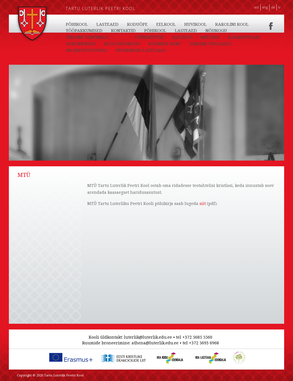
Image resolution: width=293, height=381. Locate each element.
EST (256, 7)
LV (279, 7)
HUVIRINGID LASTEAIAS (141, 50)
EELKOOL (166, 24)
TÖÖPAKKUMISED (84, 30)
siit (202, 203)
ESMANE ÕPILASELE (210, 43)
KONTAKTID (123, 30)
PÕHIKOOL (77, 24)
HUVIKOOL (195, 24)
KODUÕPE (137, 24)
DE (273, 7)
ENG (265, 7)
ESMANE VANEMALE (87, 37)
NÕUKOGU (216, 30)
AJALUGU (182, 37)
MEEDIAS (209, 37)
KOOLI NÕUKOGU (122, 43)
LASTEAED (107, 24)
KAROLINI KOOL (232, 24)
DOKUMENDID (81, 43)
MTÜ (122, 37)
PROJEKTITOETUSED (86, 50)
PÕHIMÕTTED (149, 37)
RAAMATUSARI (244, 37)
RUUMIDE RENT (165, 43)
